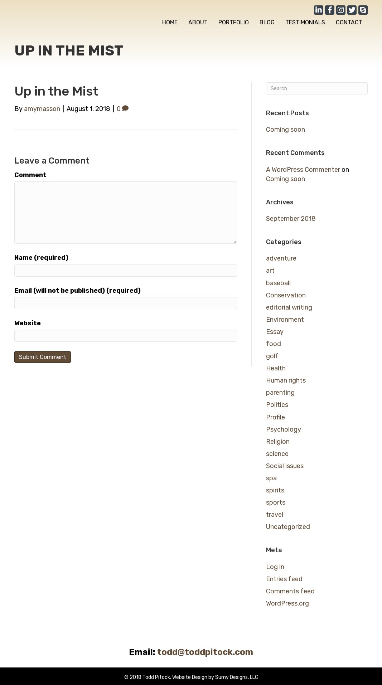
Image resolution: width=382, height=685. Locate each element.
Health (276, 368)
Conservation (286, 295)
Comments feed (290, 591)
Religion (278, 442)
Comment (30, 175)
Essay (275, 332)
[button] (318, 10)
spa (271, 478)
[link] (170, 22)
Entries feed (284, 579)
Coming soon (285, 129)
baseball (278, 283)
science (277, 454)
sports (275, 502)
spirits (275, 490)
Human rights (286, 380)
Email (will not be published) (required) (77, 291)
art (270, 271)
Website (27, 323)
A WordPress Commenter (303, 170)
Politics (277, 405)
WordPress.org (287, 603)
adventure (281, 258)
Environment (285, 320)
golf (272, 356)
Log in (275, 567)
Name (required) (41, 258)
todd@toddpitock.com (205, 652)
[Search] (317, 88)
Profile (275, 417)
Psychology (283, 429)
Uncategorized (288, 527)
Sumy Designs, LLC (236, 677)
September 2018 (291, 219)
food (273, 344)
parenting (280, 393)
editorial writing (289, 307)
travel (274, 515)
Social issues (285, 466)
